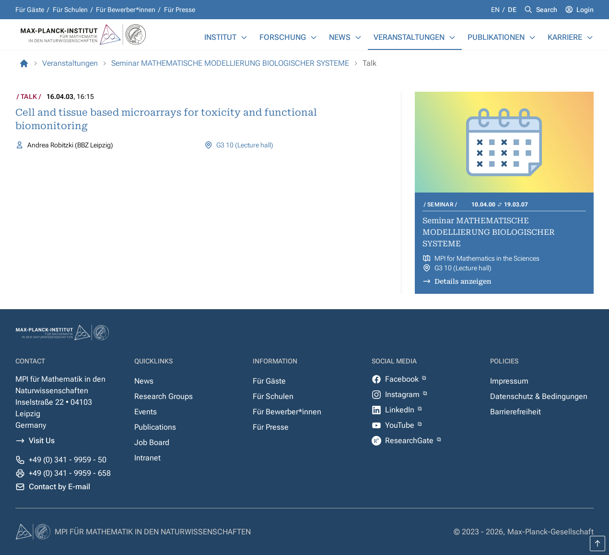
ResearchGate (410, 440)
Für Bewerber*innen (125, 9)
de (512, 9)
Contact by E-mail (59, 486)
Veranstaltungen (409, 37)
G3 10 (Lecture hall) (244, 145)
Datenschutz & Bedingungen (538, 396)
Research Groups (163, 396)
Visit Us (42, 440)
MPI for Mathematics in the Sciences (486, 258)
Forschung (282, 37)
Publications (155, 427)
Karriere (565, 37)
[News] (358, 37)
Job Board (151, 442)
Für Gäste (29, 9)
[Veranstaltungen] (452, 37)
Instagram (403, 394)
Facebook (403, 379)
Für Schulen (70, 9)
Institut (220, 37)
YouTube (400, 425)
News (340, 37)
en (496, 9)
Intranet (147, 457)
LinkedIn (400, 409)
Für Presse (179, 9)
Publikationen (496, 37)
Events (145, 411)
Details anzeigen (463, 281)
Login (585, 9)
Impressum (509, 381)
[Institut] (244, 37)
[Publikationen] (532, 37)
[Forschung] (313, 37)
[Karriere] (590, 37)
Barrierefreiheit (515, 411)
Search (546, 9)
